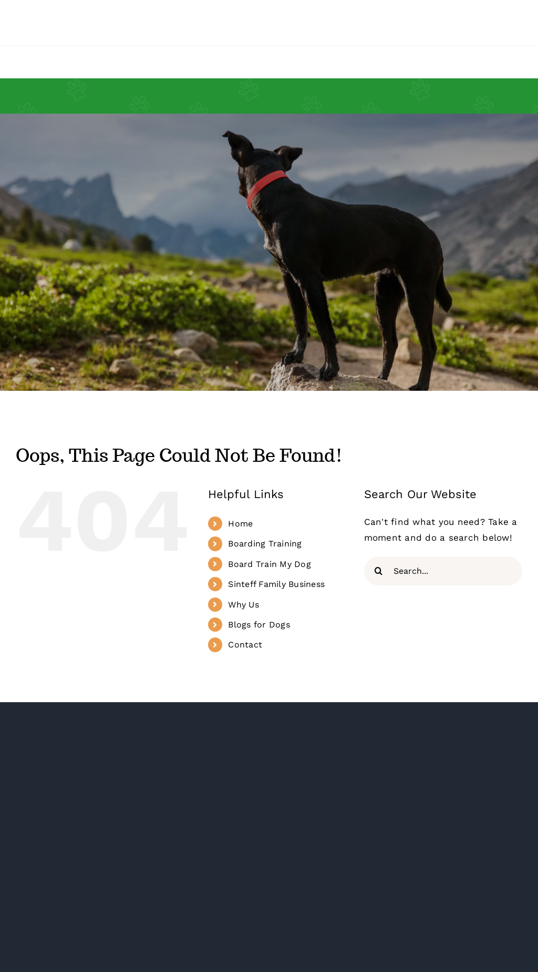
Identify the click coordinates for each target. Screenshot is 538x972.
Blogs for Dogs (259, 625)
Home (240, 524)
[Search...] (443, 570)
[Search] (378, 570)
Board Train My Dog (269, 564)
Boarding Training (265, 544)
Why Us (243, 605)
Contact (245, 645)
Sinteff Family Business (276, 584)
